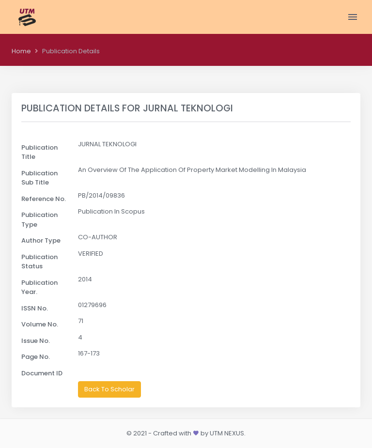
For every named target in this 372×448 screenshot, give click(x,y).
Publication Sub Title (39, 178)
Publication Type (39, 219)
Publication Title (39, 152)
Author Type (41, 240)
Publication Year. (39, 287)
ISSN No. (34, 308)
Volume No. (39, 324)
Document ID (41, 373)
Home (21, 51)
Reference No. (43, 198)
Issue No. (35, 340)
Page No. (35, 356)
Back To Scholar (109, 389)
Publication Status (39, 261)
